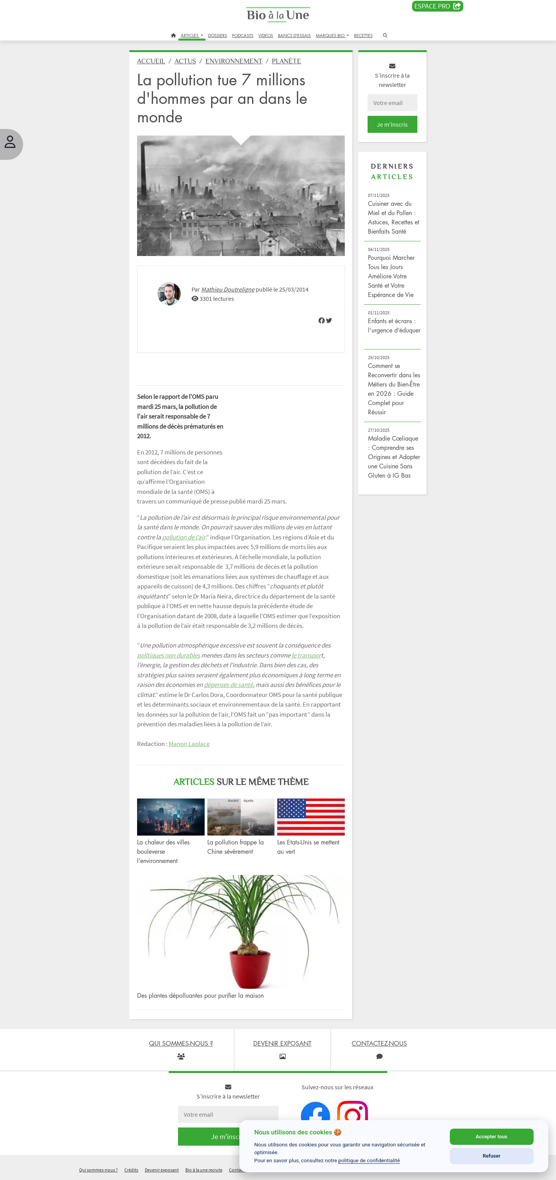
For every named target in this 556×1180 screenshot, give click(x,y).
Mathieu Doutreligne (227, 289)
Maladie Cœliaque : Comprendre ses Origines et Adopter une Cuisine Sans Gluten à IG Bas (394, 457)
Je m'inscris (392, 124)
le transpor (306, 655)
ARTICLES (190, 35)
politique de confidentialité (369, 1160)
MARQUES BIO (331, 35)
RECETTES (363, 35)
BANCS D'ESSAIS (294, 35)
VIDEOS (265, 35)
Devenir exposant (162, 1170)
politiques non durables (168, 655)
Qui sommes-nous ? (98, 1170)
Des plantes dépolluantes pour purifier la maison (200, 995)
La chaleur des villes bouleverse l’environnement (163, 851)
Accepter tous (491, 1136)
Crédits (131, 1170)
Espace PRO (437, 6)
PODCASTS (242, 35)
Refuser (491, 1156)
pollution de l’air (183, 537)
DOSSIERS (217, 35)
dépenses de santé (228, 684)
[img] (322, 320)
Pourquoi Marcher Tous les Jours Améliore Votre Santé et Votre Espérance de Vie (391, 276)
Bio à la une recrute (203, 1170)
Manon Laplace (189, 743)
